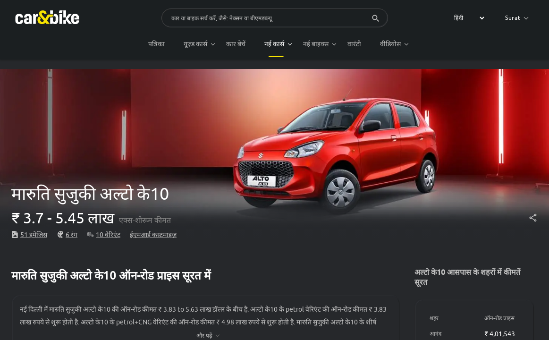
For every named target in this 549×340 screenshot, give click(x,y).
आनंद (435, 333)
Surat (517, 17)
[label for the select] (468, 18)
